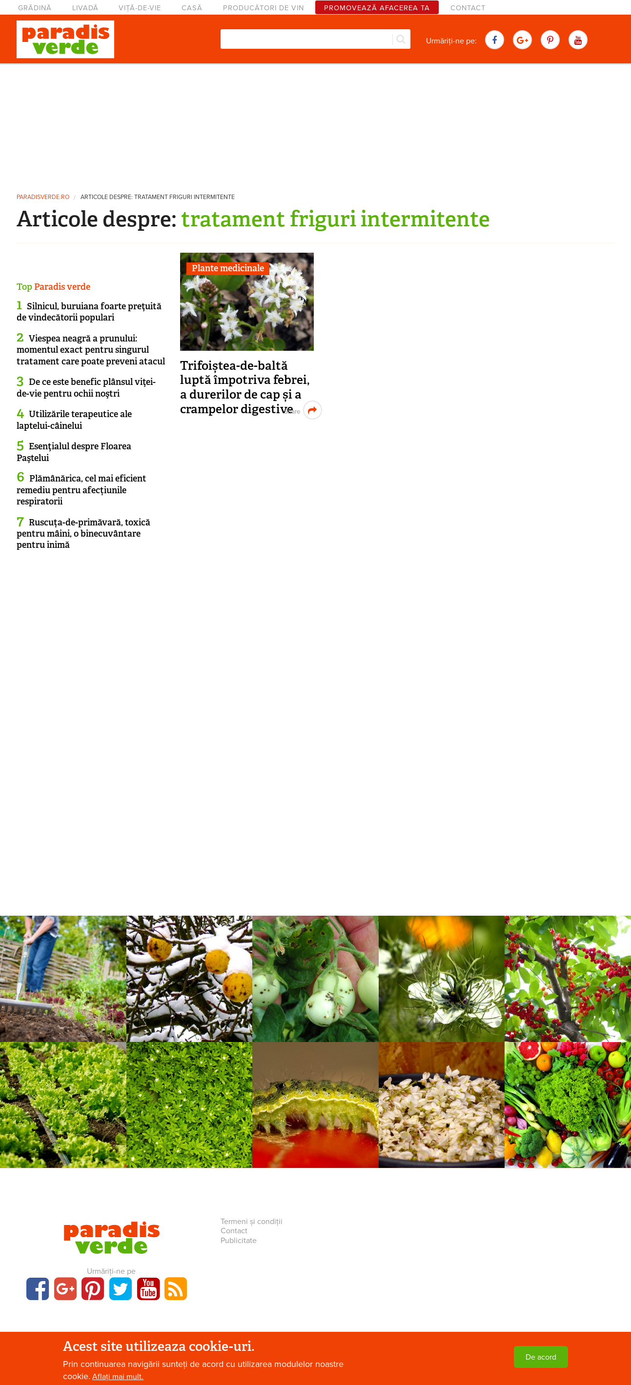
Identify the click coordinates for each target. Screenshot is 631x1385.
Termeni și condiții (252, 1221)
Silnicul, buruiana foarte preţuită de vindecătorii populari (89, 312)
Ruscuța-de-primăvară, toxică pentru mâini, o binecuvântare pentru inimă (83, 534)
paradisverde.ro (43, 197)
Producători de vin (263, 8)
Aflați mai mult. (117, 1377)
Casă (192, 8)
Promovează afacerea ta (377, 8)
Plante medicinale (228, 268)
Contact (468, 8)
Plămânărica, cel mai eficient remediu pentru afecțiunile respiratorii (81, 490)
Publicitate (239, 1240)
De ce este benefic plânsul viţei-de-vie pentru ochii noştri (86, 387)
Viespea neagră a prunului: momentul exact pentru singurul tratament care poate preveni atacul (91, 350)
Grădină (35, 8)
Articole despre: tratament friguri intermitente (158, 197)
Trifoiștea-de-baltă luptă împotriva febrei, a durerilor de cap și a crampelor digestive (244, 387)
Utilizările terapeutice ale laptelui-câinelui (74, 419)
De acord (541, 1357)
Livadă (85, 8)
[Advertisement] (315, 124)
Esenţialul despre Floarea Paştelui (74, 452)
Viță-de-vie (140, 8)
